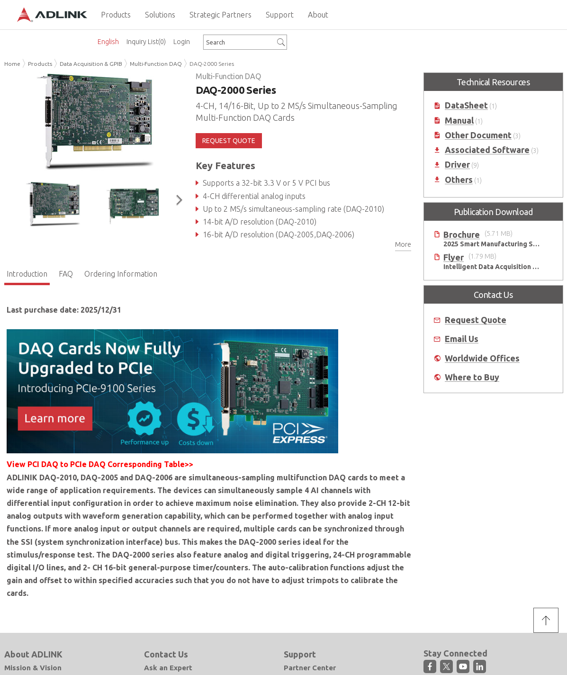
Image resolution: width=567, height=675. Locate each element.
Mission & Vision (33, 668)
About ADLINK (33, 654)
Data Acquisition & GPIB (91, 64)
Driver (457, 164)
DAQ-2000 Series (211, 64)
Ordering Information (120, 274)
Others (459, 179)
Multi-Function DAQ (156, 64)
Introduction (27, 274)
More (403, 244)
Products (40, 64)
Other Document (478, 135)
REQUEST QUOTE (228, 140)
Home (12, 64)
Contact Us (166, 654)
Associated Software (487, 149)
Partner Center (310, 668)
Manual (459, 120)
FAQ (66, 274)
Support (300, 654)
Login (181, 41)
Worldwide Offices (482, 358)
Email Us (461, 338)
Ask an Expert (168, 668)
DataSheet (466, 105)
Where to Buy (472, 377)
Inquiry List (146, 41)
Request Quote (475, 319)
